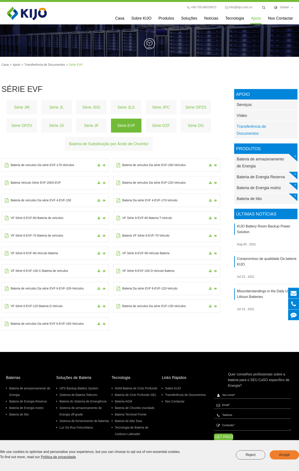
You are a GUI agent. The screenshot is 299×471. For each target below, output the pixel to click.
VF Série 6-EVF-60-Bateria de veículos (34, 218)
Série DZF (161, 125)
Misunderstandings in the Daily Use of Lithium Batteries (266, 294)
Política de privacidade (58, 457)
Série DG (196, 125)
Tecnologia (234, 20)
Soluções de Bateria (73, 377)
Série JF (91, 125)
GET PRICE (224, 437)
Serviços (244, 105)
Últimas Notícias (256, 214)
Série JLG (126, 107)
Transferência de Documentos (44, 64)
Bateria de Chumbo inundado (135, 408)
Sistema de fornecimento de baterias (84, 421)
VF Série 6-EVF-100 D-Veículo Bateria (145, 271)
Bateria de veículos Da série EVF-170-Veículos (39, 165)
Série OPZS (195, 107)
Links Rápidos (174, 377)
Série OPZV (21, 125)
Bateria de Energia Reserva (267, 175)
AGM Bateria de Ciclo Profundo (136, 388)
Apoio (256, 20)
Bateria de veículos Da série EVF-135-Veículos (151, 306)
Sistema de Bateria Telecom (78, 395)
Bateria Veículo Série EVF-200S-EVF (33, 183)
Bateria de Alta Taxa (128, 421)
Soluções (189, 20)
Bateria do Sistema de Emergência (82, 401)
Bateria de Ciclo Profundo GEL (135, 395)
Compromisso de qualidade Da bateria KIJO (266, 261)
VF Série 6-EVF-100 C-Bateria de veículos (36, 271)
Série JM (21, 107)
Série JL (56, 107)
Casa (119, 20)
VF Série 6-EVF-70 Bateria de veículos (34, 236)
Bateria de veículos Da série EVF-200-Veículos (151, 165)
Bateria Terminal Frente (130, 414)
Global (284, 7)
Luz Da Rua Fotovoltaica (76, 427)
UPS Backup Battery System (78, 388)
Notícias (211, 20)
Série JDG (91, 107)
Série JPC (161, 107)
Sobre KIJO (141, 20)
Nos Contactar (280, 20)
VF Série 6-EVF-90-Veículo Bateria (143, 253)
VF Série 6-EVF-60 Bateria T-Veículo (144, 218)
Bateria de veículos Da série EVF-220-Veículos (151, 183)
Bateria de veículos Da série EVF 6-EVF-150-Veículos (44, 324)
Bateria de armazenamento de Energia (267, 161)
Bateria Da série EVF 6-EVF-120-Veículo (147, 288)
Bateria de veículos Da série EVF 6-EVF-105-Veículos (44, 288)
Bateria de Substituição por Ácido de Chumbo (108, 144)
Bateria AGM (123, 401)
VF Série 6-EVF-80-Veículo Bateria (31, 253)
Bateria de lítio (267, 197)
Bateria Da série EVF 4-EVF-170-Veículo (147, 200)
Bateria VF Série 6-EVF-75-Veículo (143, 236)
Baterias (13, 377)
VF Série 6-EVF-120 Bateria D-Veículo (34, 306)
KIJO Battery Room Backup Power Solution (263, 229)
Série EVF (76, 64)
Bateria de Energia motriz (267, 186)
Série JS (56, 125)
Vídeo (242, 115)
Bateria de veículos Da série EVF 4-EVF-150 (38, 200)
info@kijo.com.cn (238, 7)
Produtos (166, 20)
